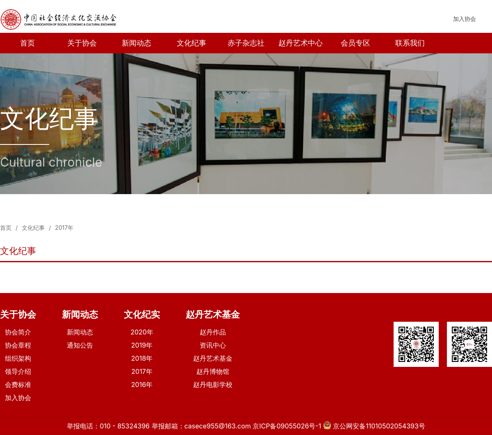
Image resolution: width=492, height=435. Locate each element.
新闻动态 (136, 43)
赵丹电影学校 (212, 384)
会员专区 (355, 43)
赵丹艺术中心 (300, 43)
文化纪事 (191, 43)
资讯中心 (213, 345)
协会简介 (18, 332)
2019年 (142, 345)
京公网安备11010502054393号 (379, 426)
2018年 (142, 358)
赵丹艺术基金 (213, 314)
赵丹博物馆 (212, 371)
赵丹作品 (213, 332)
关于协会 (82, 43)
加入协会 (464, 18)
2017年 (64, 227)
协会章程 (18, 345)
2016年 (142, 384)
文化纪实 (142, 314)
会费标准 (18, 384)
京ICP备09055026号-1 (287, 426)
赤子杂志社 (246, 43)
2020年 (141, 332)
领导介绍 (18, 371)
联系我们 (410, 43)
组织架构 (18, 358)
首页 (27, 43)
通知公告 (80, 345)
